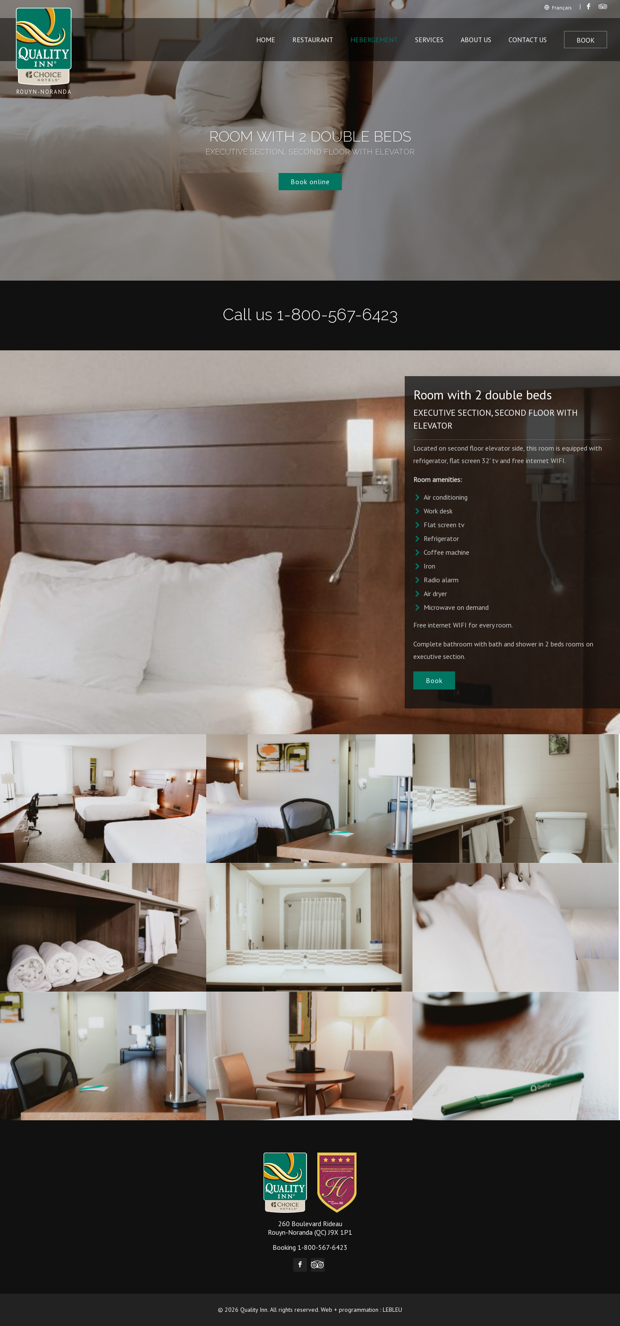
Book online (310, 181)
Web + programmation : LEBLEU (361, 1310)
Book (586, 40)
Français (558, 7)
